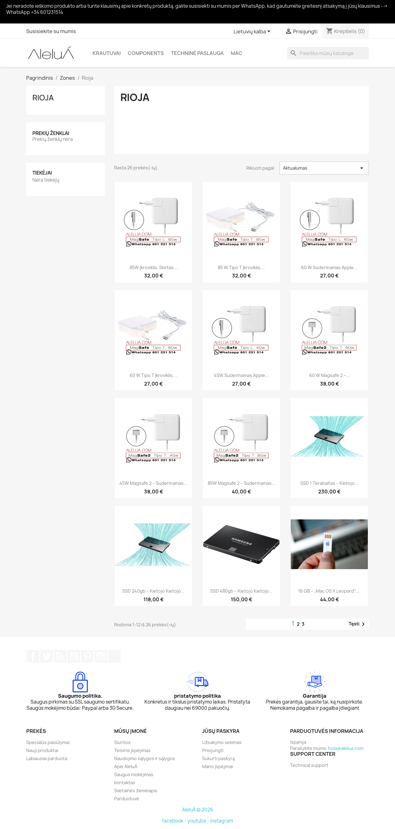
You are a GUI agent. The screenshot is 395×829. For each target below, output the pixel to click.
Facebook (33, 656)
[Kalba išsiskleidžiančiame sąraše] (253, 32)
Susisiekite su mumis (51, 31)
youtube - (198, 821)
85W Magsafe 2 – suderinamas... (241, 483)
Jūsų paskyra (220, 731)
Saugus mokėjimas (133, 774)
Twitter (46, 656)
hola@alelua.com (346, 748)
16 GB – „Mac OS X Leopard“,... (329, 591)
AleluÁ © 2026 (197, 809)
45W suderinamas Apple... (241, 375)
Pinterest (87, 656)
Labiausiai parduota (46, 758)
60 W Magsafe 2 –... (329, 375)
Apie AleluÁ (125, 766)
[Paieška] (328, 53)
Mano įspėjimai (217, 766)
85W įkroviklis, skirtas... (153, 267)
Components (146, 53)
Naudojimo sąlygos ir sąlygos (144, 758)
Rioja (43, 97)
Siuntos (122, 742)
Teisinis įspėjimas (132, 750)
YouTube (74, 656)
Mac (236, 53)
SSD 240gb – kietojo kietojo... (153, 591)
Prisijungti (212, 750)
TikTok (114, 656)
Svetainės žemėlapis (135, 790)
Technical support (309, 765)
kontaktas (124, 782)
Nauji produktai (42, 750)
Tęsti (358, 624)
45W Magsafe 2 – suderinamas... (153, 483)
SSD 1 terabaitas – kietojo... (329, 483)
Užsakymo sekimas (222, 742)
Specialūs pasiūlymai (47, 742)
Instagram (101, 656)
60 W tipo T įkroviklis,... (153, 375)
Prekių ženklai (50, 133)
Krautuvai (107, 53)
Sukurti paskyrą (218, 758)
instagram (221, 821)
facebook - (174, 821)
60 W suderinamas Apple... (329, 267)
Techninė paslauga (197, 53)
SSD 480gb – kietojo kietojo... (241, 591)
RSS (60, 656)
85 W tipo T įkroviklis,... (241, 267)
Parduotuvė (126, 799)
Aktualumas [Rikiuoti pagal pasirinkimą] (324, 168)
